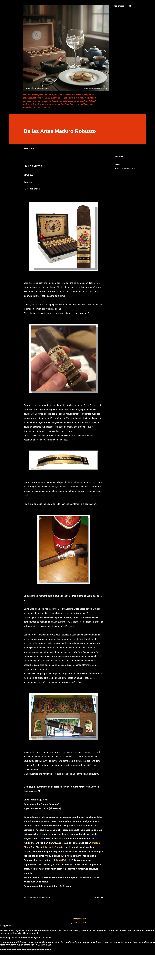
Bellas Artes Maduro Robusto (125, 168)
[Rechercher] (119, 6)
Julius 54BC (60, 860)
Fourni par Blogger (77, 919)
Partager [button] (119, 157)
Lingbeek (83, 923)
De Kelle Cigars (53, 847)
